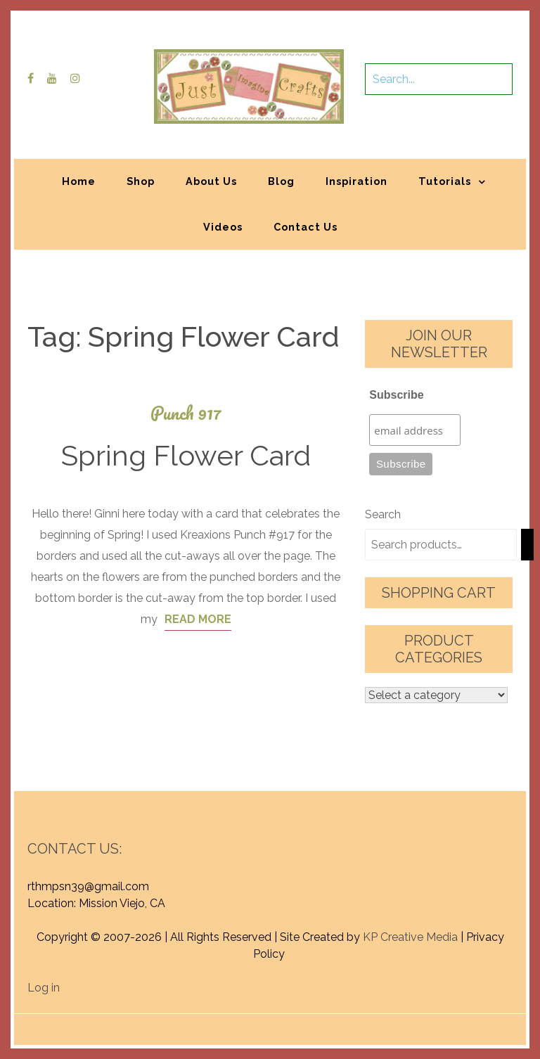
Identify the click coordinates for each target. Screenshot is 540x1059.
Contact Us (306, 227)
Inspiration (356, 181)
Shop (141, 181)
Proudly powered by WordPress (166, 1022)
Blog (281, 181)
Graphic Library (417, 1022)
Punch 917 (185, 413)
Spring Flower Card (186, 455)
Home (79, 181)
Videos (223, 227)
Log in (43, 987)
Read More (198, 619)
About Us (211, 181)
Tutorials (444, 181)
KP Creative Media (410, 937)
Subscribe (396, 395)
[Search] (527, 544)
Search (383, 514)
